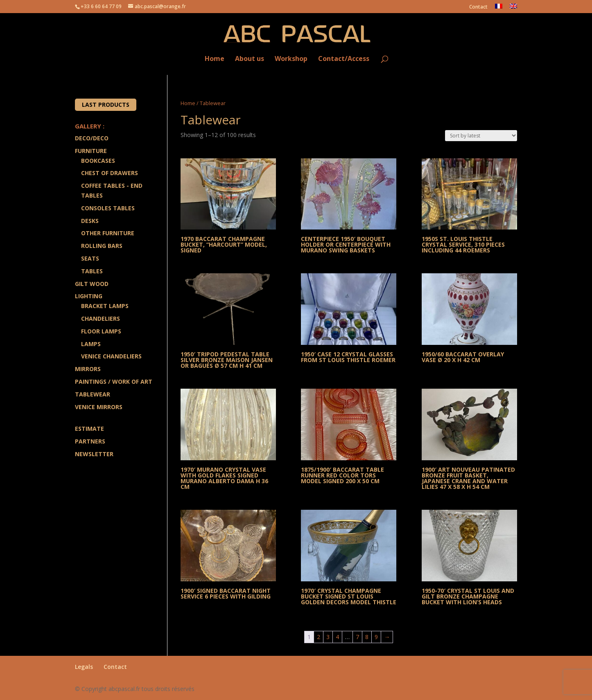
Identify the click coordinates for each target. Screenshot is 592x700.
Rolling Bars (101, 246)
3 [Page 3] (328, 637)
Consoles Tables (108, 208)
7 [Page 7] (357, 637)
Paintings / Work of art (113, 381)
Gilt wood (91, 284)
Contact (478, 7)
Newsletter (94, 454)
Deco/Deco (91, 138)
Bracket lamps (105, 306)
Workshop (291, 59)
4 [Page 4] (337, 637)
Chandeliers (100, 318)
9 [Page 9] (376, 637)
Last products (105, 104)
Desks (90, 221)
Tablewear (92, 394)
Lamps (91, 344)
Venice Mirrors (98, 407)
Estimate (89, 428)
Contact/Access (343, 59)
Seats (90, 258)
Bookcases (98, 160)
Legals (84, 667)
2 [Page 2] (318, 637)
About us (249, 59)
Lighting (88, 296)
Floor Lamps (101, 331)
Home (214, 59)
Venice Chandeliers (111, 356)
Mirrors (88, 369)
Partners (90, 441)
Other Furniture (107, 233)
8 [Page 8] (366, 637)
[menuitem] (498, 8)
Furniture (91, 151)
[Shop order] (481, 135)
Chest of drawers (109, 173)
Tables (92, 271)
